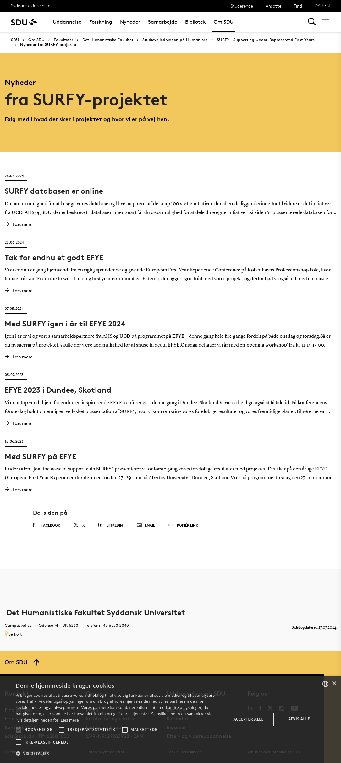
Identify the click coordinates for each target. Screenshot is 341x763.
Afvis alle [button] (299, 719)
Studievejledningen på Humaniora (175, 40)
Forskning (100, 22)
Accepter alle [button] (248, 719)
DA (318, 5)
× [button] (334, 683)
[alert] (170, 719)
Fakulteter (63, 40)
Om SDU (224, 22)
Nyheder (130, 22)
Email (145, 525)
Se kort (13, 634)
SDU (15, 40)
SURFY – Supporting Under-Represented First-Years (266, 40)
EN (327, 5)
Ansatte (273, 5)
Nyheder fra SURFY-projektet (49, 44)
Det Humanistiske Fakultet (107, 40)
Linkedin (110, 525)
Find (298, 5)
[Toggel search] (312, 22)
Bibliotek (195, 22)
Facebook (46, 525)
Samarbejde (162, 22)
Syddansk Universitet (31, 5)
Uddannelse (67, 22)
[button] (18, 729)
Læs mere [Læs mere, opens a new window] (70, 720)
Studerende (242, 5)
